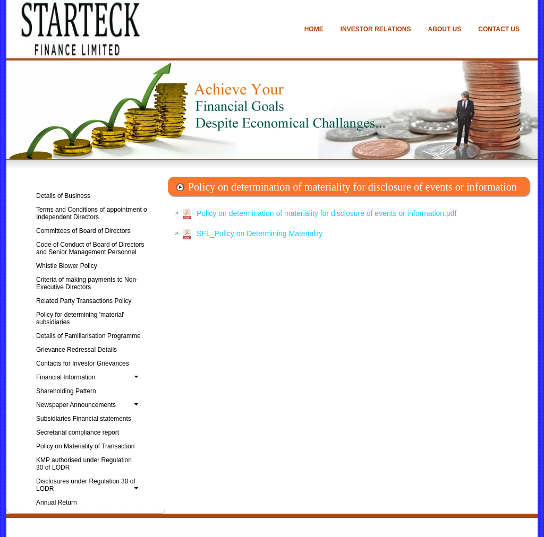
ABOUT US (445, 29)
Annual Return (56, 502)
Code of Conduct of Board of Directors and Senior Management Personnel (90, 248)
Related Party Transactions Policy (83, 301)
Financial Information (89, 377)
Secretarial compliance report (77, 432)
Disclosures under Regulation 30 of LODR (89, 485)
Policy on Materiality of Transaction (85, 446)
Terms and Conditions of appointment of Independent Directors (92, 213)
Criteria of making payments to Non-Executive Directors (87, 283)
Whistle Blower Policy (66, 266)
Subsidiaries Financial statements (83, 418)
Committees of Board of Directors (83, 231)
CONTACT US (499, 29)
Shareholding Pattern (66, 391)
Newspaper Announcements (89, 405)
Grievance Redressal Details (76, 349)
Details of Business (63, 196)
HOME (314, 29)
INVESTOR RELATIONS (376, 29)
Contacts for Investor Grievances (82, 363)
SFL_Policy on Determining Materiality (259, 233)
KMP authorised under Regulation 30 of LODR (84, 463)
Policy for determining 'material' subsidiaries (80, 318)
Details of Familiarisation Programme (88, 336)
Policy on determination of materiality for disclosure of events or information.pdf (326, 213)
